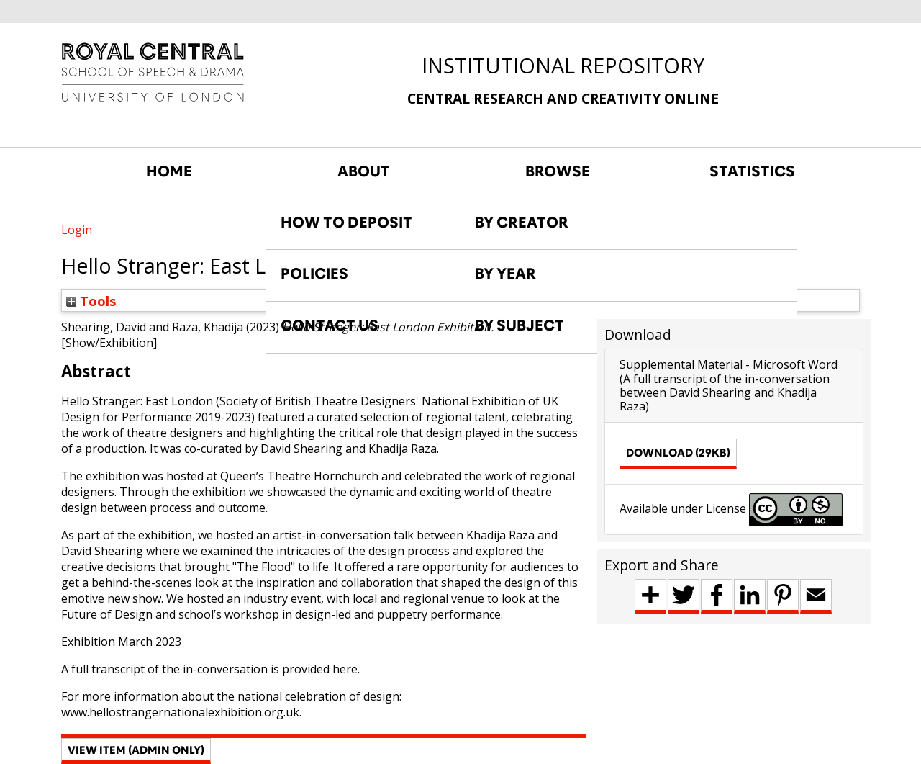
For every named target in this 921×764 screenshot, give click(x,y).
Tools (91, 301)
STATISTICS (752, 171)
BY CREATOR (521, 222)
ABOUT (363, 171)
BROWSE (557, 171)
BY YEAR (505, 273)
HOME (169, 171)
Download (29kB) (678, 452)
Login (76, 230)
